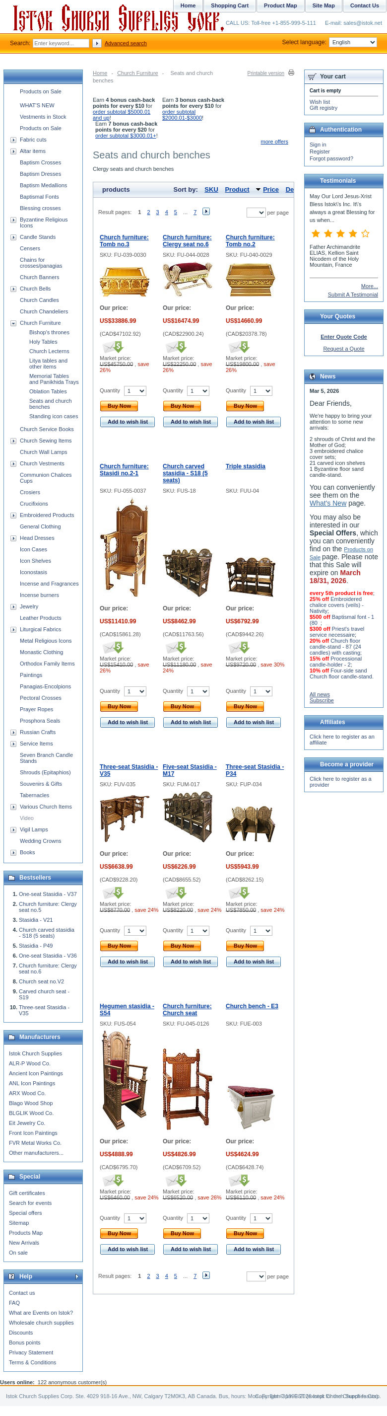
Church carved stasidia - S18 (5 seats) (185, 473)
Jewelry (29, 606)
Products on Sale (41, 91)
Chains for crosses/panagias (41, 263)
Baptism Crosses (40, 162)
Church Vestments (42, 463)
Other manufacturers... (36, 1153)
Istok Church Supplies (35, 1053)
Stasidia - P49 (36, 946)
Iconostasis (33, 572)
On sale (18, 1253)
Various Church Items (46, 807)
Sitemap (19, 1223)
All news (320, 694)
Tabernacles (34, 795)
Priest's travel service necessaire (337, 632)
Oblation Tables (48, 391)
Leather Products (41, 618)
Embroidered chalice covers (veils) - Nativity (337, 605)
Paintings (31, 675)
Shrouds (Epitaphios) (45, 772)
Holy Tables (43, 342)
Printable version (266, 73)
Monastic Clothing (41, 652)
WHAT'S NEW (37, 105)
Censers (30, 248)
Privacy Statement (31, 1352)
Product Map (280, 5)
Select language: (329, 42)
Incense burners (39, 595)
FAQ (14, 1303)
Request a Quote (343, 349)
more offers (274, 142)
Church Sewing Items (46, 441)
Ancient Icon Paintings (36, 1073)
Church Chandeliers (44, 311)
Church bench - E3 (252, 1006)
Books (27, 852)
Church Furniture (137, 73)
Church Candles (39, 300)
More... (369, 286)
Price (271, 189)
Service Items (36, 743)
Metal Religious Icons (46, 641)
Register (320, 151)
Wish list (320, 102)
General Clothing (40, 526)
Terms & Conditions (32, 1362)
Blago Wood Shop (31, 1103)
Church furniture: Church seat (187, 1010)
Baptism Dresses (40, 174)
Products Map (26, 1233)
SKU (211, 189)
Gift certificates (27, 1193)
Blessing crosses (40, 208)
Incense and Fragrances (49, 584)
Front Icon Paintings (33, 1133)
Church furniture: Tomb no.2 (250, 241)
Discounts (21, 1333)
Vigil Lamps (34, 829)
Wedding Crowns (41, 841)
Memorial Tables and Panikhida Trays (54, 379)
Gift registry (323, 108)
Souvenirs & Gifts (41, 784)
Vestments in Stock (43, 117)
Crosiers (30, 492)
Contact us (22, 1293)
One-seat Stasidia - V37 (48, 894)
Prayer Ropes (36, 709)
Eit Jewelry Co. (27, 1123)
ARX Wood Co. (27, 1093)
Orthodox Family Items (47, 664)
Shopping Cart (230, 5)
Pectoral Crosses (41, 698)
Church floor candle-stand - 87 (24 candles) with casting (335, 647)
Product (237, 189)
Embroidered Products (47, 515)
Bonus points (25, 1342)
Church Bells (35, 289)
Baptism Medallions (43, 185)
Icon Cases (33, 549)
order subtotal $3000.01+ (125, 136)
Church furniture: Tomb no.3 (124, 241)
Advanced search (126, 43)
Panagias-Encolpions (45, 686)
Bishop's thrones (49, 332)
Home (100, 73)
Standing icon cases (53, 416)
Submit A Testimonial (353, 295)
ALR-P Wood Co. (30, 1063)
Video (27, 818)
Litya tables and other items (48, 364)
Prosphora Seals (40, 721)
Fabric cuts (33, 140)
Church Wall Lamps (43, 452)
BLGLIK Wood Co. (31, 1113)
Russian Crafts (38, 732)
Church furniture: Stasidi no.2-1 (124, 470)
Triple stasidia (245, 466)
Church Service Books (47, 429)
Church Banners (40, 277)
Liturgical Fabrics (40, 629)
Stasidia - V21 (36, 920)
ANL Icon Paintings (32, 1083)
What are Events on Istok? (41, 1313)
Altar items (33, 151)
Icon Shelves (35, 561)
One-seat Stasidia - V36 (48, 956)
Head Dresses (37, 538)
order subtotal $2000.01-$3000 (182, 115)
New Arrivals (24, 1243)
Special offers (25, 1213)
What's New (328, 503)
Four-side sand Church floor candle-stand (341, 673)
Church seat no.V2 (41, 981)
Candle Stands (38, 237)
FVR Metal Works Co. (35, 1143)
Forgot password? (331, 158)
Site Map (324, 5)
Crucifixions (34, 504)
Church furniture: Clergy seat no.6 (187, 241)
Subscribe (322, 700)
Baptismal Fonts (39, 197)
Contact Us (364, 5)
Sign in (318, 145)
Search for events (30, 1203)
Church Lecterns (49, 351)
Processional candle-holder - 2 (336, 662)
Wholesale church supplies (41, 1323)
